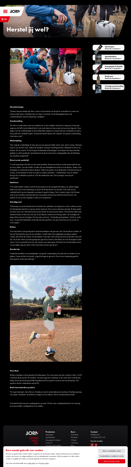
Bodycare (49, 443)
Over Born (74, 435)
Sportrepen (49, 435)
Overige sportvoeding (53, 445)
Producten (74, 437)
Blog (72, 445)
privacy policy (44, 463)
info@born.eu (95, 435)
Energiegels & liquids (53, 440)
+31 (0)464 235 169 (98, 437)
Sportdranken (50, 437)
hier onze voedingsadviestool (60, 403)
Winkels (74, 440)
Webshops (74, 443)
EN (5, 19)
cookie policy (31, 463)
